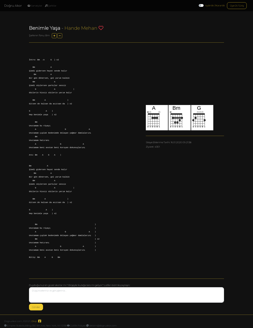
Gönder (36, 307)
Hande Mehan (80, 28)
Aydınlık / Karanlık (215, 5)
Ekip (34, 321)
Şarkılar (50, 5)
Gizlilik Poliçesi (78, 325)
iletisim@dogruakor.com (103, 325)
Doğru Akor (13, 5)
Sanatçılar (34, 5)
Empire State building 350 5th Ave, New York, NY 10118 (36, 325)
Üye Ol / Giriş (237, 5)
